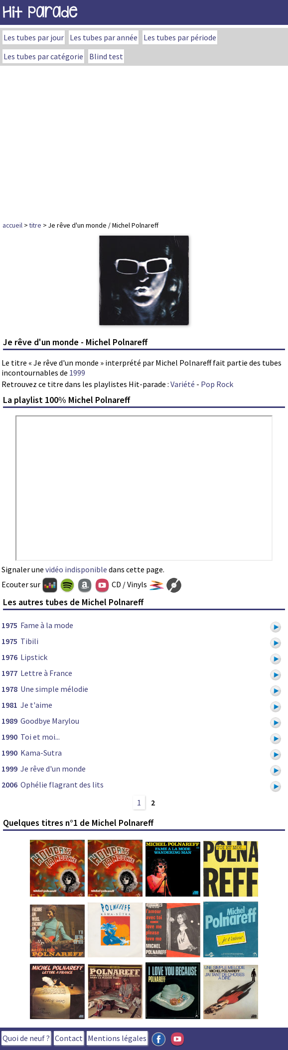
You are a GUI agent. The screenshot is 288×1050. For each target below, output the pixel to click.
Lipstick (33, 657)
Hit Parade (39, 12)
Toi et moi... (40, 737)
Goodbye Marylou (49, 721)
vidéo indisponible (76, 569)
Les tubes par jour (33, 37)
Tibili (29, 641)
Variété (182, 384)
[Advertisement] (144, 140)
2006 (9, 784)
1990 (9, 737)
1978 (9, 689)
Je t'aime (36, 705)
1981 (9, 705)
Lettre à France (46, 673)
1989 (9, 721)
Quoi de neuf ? (26, 1038)
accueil (12, 225)
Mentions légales (117, 1038)
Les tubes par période (180, 37)
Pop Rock (217, 384)
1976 (9, 657)
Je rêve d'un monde (53, 769)
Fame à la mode (46, 625)
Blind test (106, 56)
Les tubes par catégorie (43, 56)
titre (35, 225)
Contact (69, 1038)
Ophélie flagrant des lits (62, 784)
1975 (9, 625)
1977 (9, 673)
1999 (77, 373)
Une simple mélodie (54, 689)
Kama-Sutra (41, 753)
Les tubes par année (104, 37)
